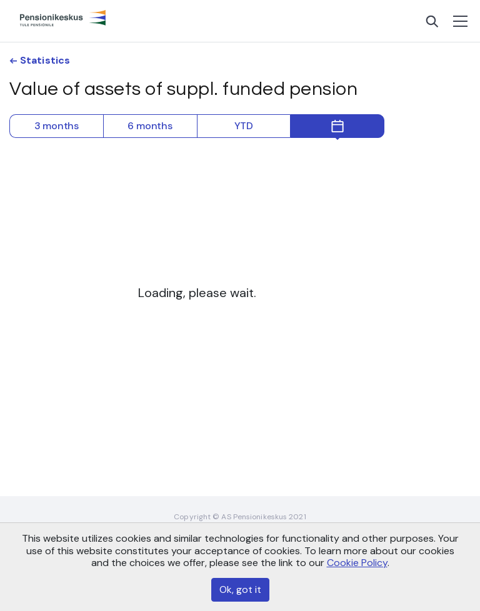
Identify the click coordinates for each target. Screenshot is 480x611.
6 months (150, 125)
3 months (56, 125)
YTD (243, 125)
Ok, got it (240, 589)
